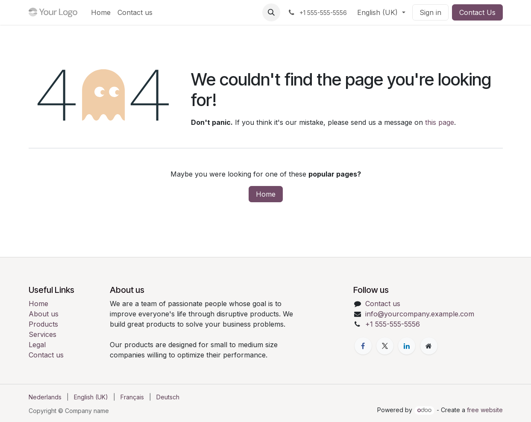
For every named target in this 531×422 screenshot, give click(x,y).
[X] (384, 345)
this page (439, 122)
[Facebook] (363, 345)
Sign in (430, 12)
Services (42, 334)
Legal (37, 344)
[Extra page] (428, 345)
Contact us (46, 355)
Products (43, 324)
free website (485, 409)
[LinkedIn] (406, 345)
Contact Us (477, 12)
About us (44, 314)
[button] (271, 12)
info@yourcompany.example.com (419, 314)
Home (266, 194)
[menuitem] (101, 12)
